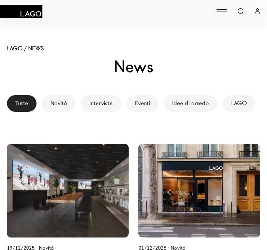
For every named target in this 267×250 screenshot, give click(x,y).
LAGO (239, 103)
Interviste (101, 103)
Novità (58, 103)
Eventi (142, 103)
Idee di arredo (190, 103)
